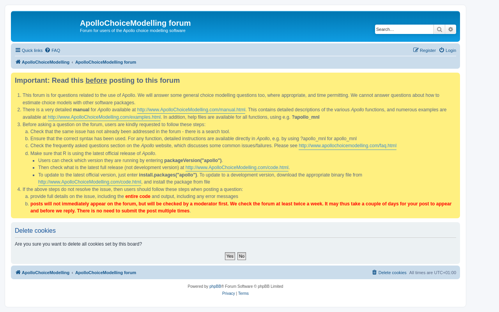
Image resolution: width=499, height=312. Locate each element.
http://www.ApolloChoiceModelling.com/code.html (237, 167)
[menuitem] (52, 50)
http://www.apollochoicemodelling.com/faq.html (347, 145)
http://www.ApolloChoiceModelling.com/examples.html (104, 117)
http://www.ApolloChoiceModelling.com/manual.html (191, 109)
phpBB (215, 286)
